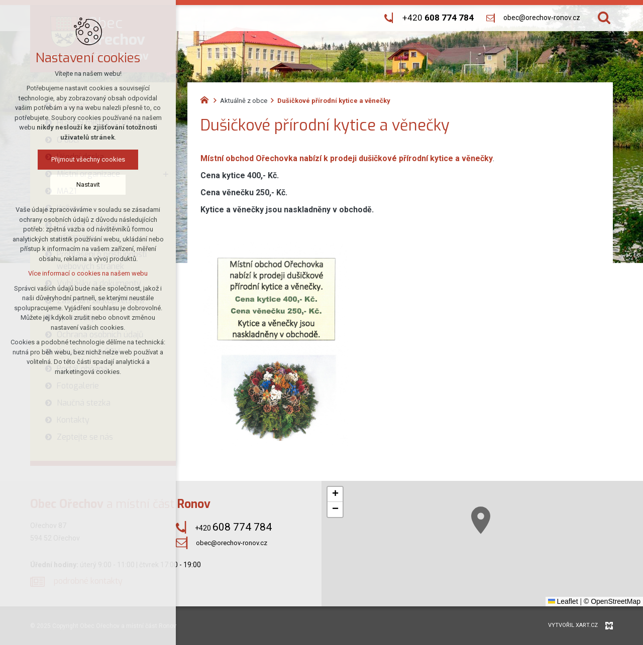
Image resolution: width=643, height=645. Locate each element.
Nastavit (88, 184)
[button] (480, 520)
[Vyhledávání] (604, 18)
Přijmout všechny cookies (88, 159)
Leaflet (563, 601)
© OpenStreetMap (612, 601)
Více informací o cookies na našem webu (88, 273)
